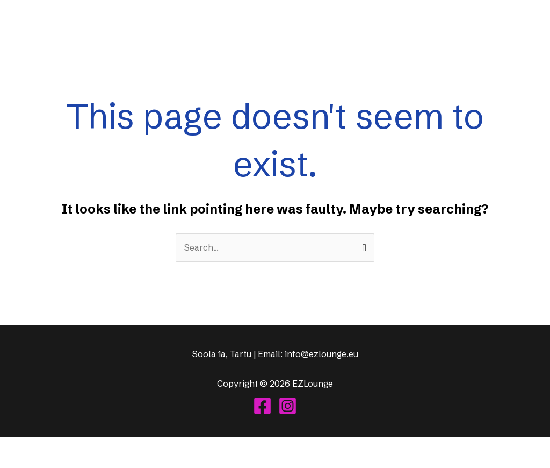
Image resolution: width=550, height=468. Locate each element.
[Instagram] (287, 405)
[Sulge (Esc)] (81, 447)
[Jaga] (58, 447)
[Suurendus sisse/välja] (10, 447)
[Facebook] (262, 405)
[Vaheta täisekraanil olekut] (34, 447)
